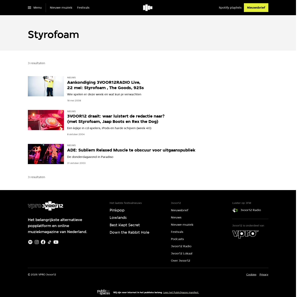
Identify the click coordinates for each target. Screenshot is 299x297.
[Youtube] (56, 242)
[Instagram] (36, 242)
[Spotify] (30, 242)
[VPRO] (245, 234)
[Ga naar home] (148, 8)
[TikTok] (49, 242)
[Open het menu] (34, 7)
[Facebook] (43, 242)
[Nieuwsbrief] (256, 7)
